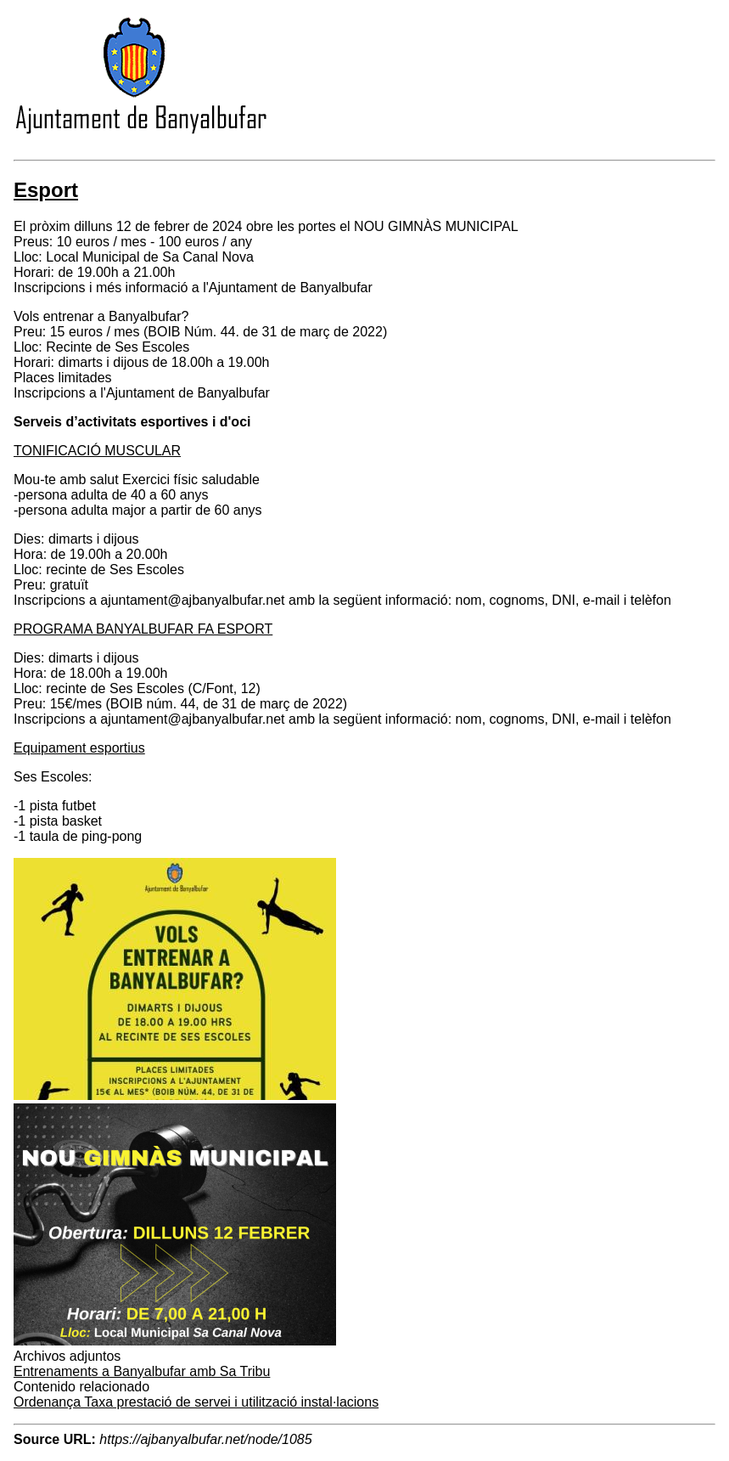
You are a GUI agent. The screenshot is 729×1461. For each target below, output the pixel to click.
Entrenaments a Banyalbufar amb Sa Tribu (142, 1371)
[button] (175, 1095)
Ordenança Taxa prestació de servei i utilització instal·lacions (196, 1402)
